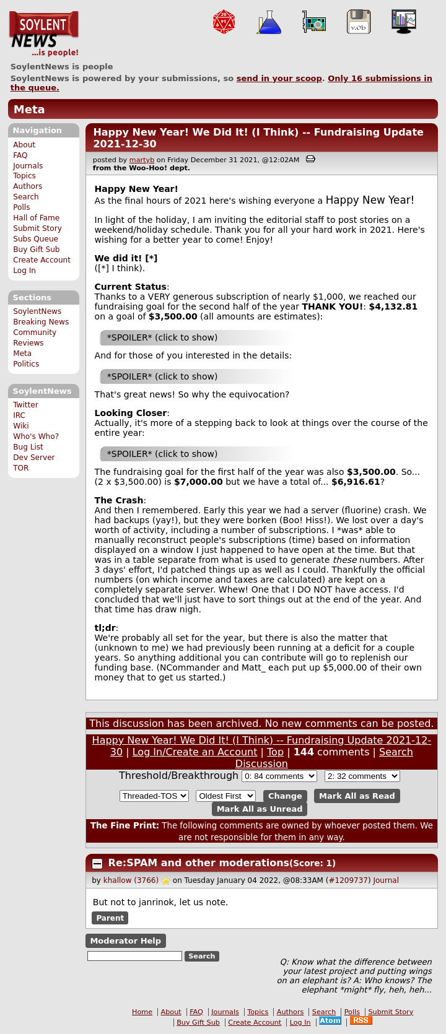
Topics (24, 176)
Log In (24, 270)
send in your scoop (279, 78)
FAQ (20, 155)
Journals (28, 166)
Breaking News (41, 322)
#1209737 (348, 880)
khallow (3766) (131, 880)
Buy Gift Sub (36, 249)
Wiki (20, 426)
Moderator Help (125, 940)
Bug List (28, 447)
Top (275, 752)
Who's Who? (36, 436)
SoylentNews (43, 34)
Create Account (42, 260)
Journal (386, 880)
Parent (110, 918)
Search (26, 197)
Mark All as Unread (260, 809)
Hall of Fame (36, 218)
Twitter (25, 405)
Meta (29, 109)
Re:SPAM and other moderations (198, 863)
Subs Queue (35, 239)
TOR (20, 468)
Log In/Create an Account (195, 752)
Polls (21, 207)
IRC (19, 415)
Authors (27, 186)
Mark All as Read (357, 796)
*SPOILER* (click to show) (162, 337)
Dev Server (34, 457)
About (24, 145)
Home (142, 1012)
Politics (26, 364)
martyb (141, 160)
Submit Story (37, 228)
